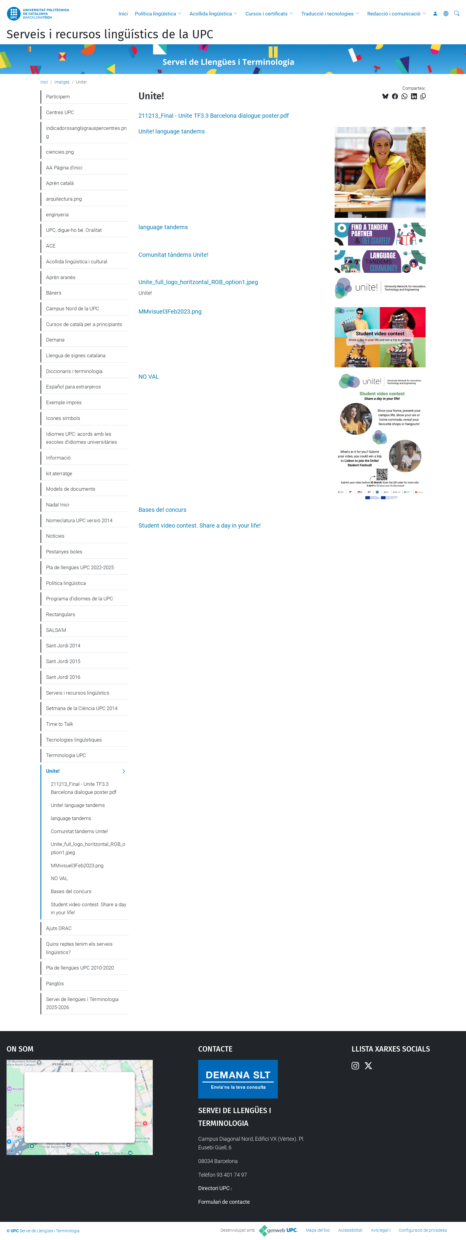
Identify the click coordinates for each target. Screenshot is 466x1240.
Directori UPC (214, 1188)
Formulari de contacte (224, 1202)
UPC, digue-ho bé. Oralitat (74, 230)
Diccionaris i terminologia (74, 371)
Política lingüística (155, 14)
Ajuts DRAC (59, 928)
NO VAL (148, 376)
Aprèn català (60, 183)
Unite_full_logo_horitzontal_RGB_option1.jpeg (198, 282)
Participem (58, 97)
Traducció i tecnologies (327, 14)
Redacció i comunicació (394, 14)
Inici (123, 14)
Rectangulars (60, 614)
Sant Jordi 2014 (63, 646)
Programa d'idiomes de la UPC (79, 599)
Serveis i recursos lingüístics (77, 693)
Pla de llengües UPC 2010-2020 (80, 968)
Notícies (55, 536)
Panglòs (55, 983)
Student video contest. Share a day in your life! (199, 525)
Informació (58, 458)
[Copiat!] (423, 96)
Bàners (54, 293)
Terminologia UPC (66, 755)
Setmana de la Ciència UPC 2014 (81, 708)
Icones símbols (63, 418)
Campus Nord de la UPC (72, 308)
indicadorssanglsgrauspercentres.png (86, 132)
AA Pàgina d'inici (64, 168)
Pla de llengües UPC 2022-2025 (80, 567)
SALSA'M (56, 630)
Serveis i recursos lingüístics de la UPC (110, 34)
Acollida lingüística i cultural (76, 262)
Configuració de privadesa (423, 1230)
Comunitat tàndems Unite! (173, 254)
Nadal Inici (57, 505)
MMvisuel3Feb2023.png (169, 311)
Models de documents (70, 489)
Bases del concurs (162, 509)
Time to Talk (59, 724)
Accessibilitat (350, 1230)
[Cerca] (456, 13)
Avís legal (379, 1230)
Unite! (53, 771)
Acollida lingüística (211, 14)
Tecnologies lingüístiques (74, 740)
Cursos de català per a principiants (84, 324)
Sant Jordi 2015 (63, 661)
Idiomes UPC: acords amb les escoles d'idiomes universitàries (81, 438)
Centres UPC (60, 112)
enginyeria (57, 215)
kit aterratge (59, 473)
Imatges (62, 82)
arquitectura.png (64, 199)
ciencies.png (60, 152)
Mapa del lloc (318, 1230)
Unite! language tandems (171, 131)
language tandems (163, 227)
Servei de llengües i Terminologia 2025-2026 (82, 1003)
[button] (181, 13)
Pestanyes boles (64, 552)
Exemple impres (64, 402)
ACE (51, 246)
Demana (55, 340)
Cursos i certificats (266, 14)
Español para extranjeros (73, 387)
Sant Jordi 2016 (63, 677)
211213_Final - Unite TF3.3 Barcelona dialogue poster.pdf (213, 115)
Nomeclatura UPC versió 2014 (79, 520)
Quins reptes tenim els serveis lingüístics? (79, 948)
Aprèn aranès (60, 277)
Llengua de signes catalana (76, 355)
